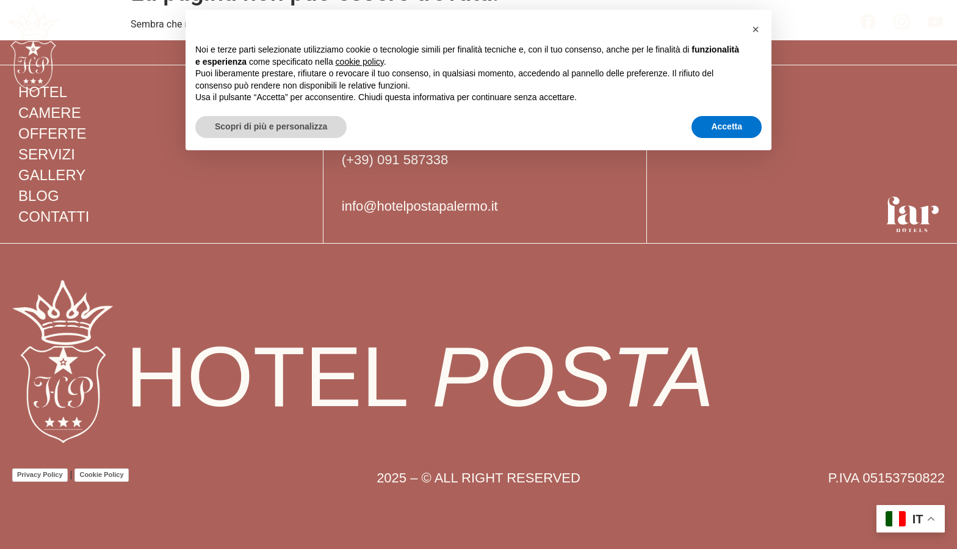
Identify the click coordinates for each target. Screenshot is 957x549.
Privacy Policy (40, 474)
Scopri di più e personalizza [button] (271, 126)
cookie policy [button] (360, 62)
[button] (755, 29)
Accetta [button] (726, 126)
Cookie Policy (101, 474)
